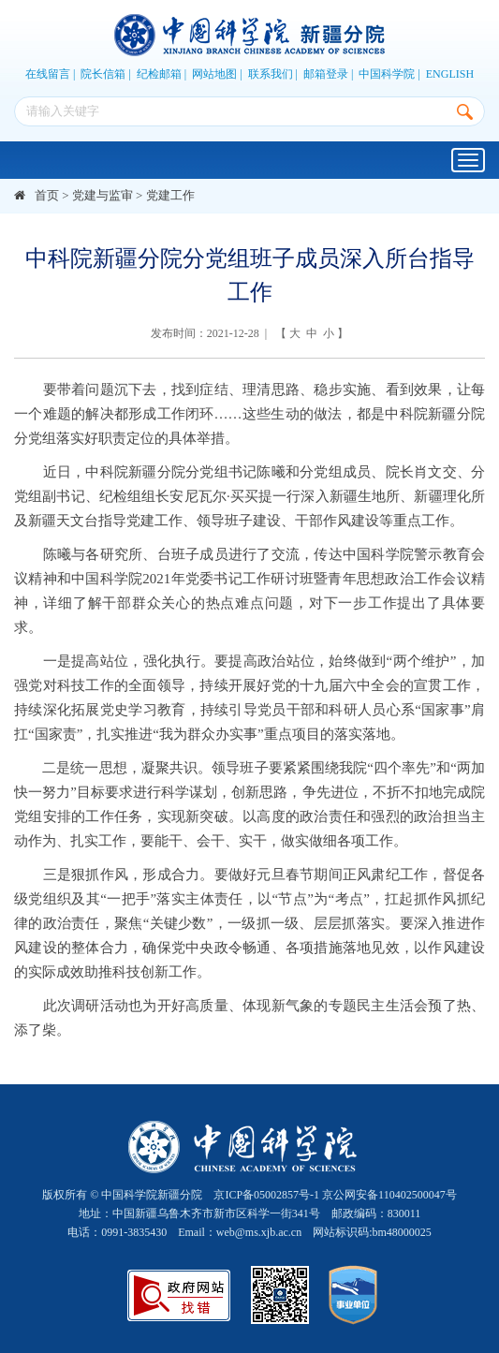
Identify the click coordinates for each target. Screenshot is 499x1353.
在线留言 (47, 74)
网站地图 (214, 74)
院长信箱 (103, 74)
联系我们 (270, 74)
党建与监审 (102, 195)
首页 (47, 195)
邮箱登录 (325, 74)
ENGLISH (450, 74)
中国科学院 (387, 74)
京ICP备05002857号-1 (266, 1194)
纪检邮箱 (159, 74)
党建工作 (170, 195)
